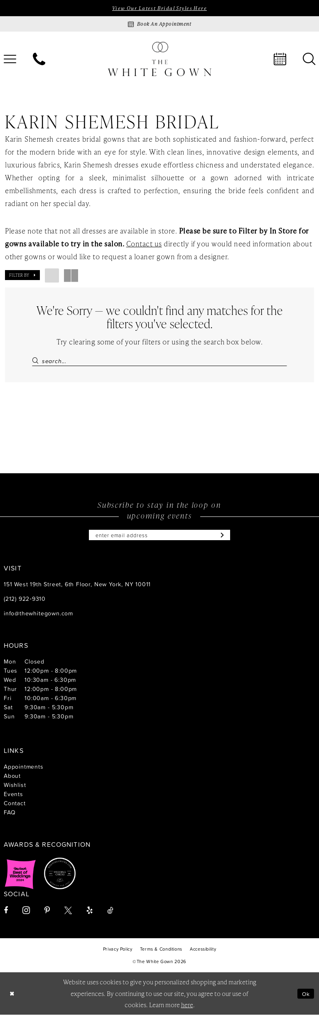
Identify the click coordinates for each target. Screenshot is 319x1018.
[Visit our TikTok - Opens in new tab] (110, 913)
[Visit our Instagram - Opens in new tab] (26, 913)
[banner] (159, 59)
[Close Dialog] (12, 997)
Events (13, 797)
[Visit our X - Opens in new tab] (68, 913)
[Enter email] (159, 537)
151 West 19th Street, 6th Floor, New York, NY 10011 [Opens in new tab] (77, 587)
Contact (15, 806)
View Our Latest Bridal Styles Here (159, 8)
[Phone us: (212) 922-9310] (39, 60)
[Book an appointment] (159, 24)
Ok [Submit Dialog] (305, 996)
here (187, 1008)
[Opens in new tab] (20, 876)
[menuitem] (39, 60)
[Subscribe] (227, 537)
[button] (22, 276)
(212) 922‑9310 (25, 602)
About (12, 779)
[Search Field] (159, 361)
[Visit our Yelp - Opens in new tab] (89, 913)
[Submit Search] (37, 361)
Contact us (144, 244)
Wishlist (15, 788)
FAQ (9, 815)
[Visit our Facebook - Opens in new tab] (6, 913)
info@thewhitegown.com (38, 616)
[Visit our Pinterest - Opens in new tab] (47, 913)
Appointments (24, 770)
